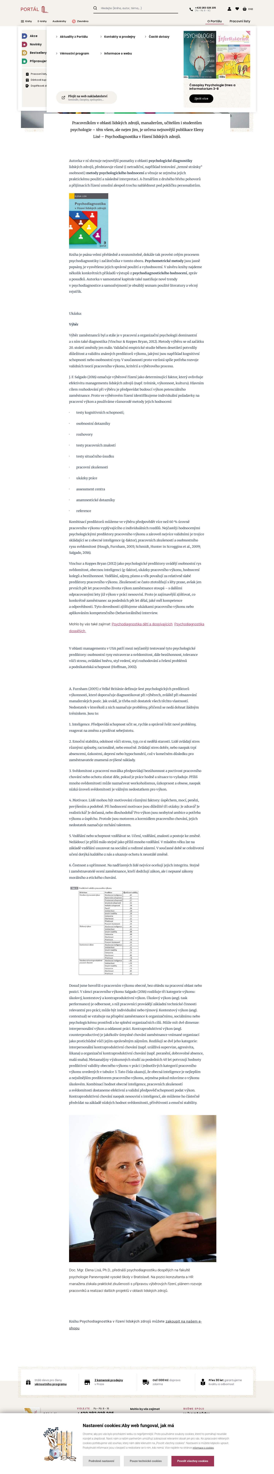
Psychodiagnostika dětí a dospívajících (142, 624)
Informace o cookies (204, 1447)
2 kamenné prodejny (109, 1380)
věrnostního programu (51, 1384)
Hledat (95, 7)
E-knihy (42, 21)
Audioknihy (59, 21)
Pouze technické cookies (146, 1461)
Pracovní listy (241, 21)
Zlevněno (80, 21)
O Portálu (221, 21)
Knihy (26, 21)
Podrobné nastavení (101, 1461)
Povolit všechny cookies (192, 1461)
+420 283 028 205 (204, 8)
